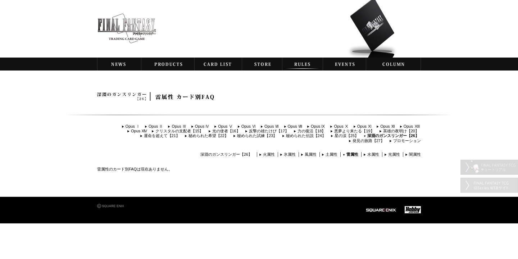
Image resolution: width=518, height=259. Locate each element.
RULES (302, 64)
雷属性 (352, 154)
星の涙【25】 (347, 135)
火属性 (269, 154)
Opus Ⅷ (295, 126)
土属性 (331, 154)
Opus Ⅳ (202, 126)
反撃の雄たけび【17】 (269, 131)
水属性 (373, 154)
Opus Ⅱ (156, 126)
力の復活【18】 (311, 131)
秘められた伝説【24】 (306, 135)
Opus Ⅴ (225, 126)
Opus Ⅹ (341, 126)
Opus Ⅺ (364, 126)
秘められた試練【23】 (257, 135)
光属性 (394, 154)
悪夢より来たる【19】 (354, 131)
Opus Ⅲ (179, 126)
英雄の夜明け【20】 (401, 131)
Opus (411, 126)
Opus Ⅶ (271, 126)
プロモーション (407, 140)
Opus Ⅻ (387, 126)
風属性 (311, 154)
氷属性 (290, 154)
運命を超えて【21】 (162, 135)
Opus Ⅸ (318, 126)
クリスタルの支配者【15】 (179, 131)
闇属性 (415, 154)
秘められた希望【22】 (208, 135)
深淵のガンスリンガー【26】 (393, 135)
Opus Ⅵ (248, 126)
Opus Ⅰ (133, 126)
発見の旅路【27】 (369, 140)
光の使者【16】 (226, 131)
